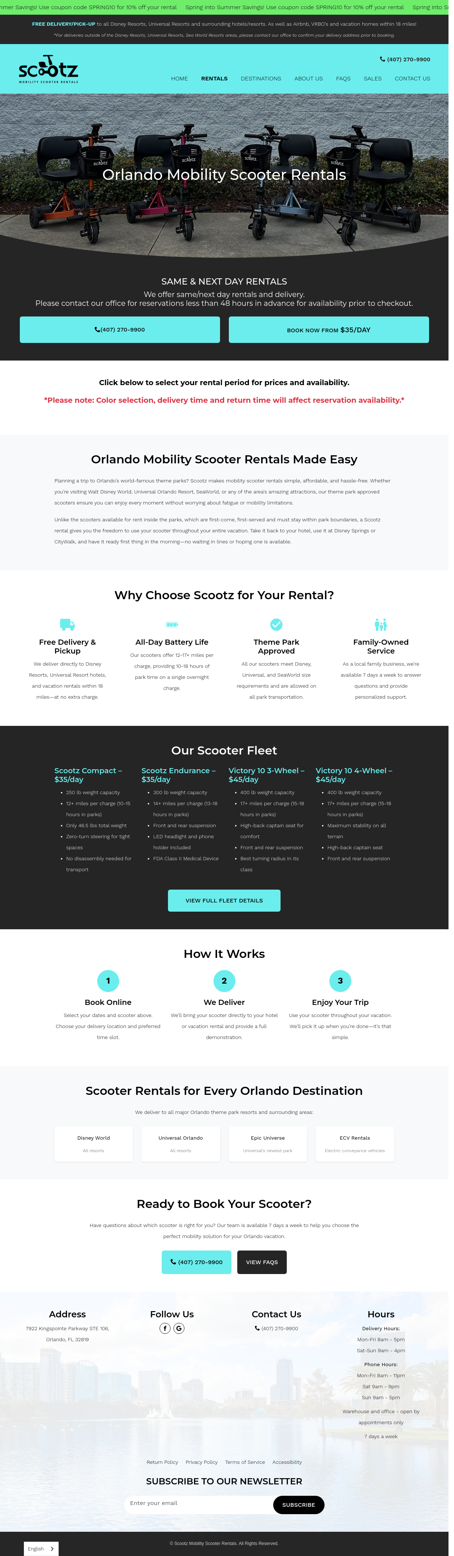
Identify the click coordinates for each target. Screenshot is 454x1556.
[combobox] (41, 1549)
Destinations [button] (261, 78)
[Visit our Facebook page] (165, 1328)
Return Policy (162, 1462)
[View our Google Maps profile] (178, 1328)
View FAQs (262, 1262)
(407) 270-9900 (120, 329)
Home (179, 78)
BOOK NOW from (328, 329)
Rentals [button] (214, 78)
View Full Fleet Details (224, 900)
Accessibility (287, 1462)
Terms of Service (245, 1462)
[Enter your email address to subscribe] (198, 1503)
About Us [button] (308, 78)
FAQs (343, 78)
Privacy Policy (201, 1462)
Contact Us (413, 78)
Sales (373, 78)
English (36, 1549)
